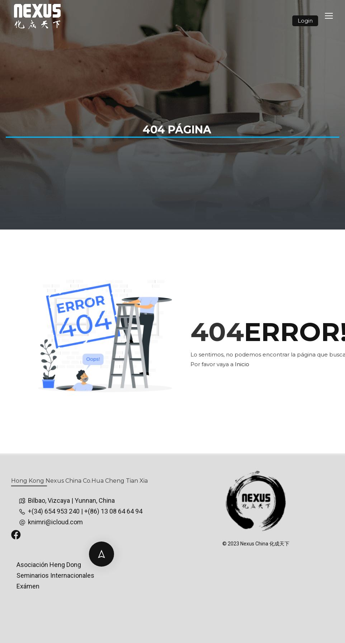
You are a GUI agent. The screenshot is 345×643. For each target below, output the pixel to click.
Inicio (242, 364)
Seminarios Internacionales (55, 575)
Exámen (27, 586)
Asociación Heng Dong (48, 564)
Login (305, 20)
